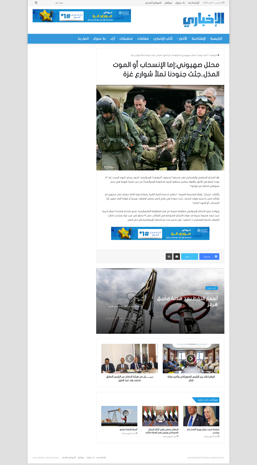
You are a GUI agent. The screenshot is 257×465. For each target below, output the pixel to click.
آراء (112, 38)
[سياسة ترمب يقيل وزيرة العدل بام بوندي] (201, 416)
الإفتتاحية (193, 2)
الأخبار (183, 38)
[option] (160, 301)
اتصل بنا (83, 38)
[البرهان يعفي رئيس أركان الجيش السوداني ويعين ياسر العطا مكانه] (160, 416)
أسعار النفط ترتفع (128, 429)
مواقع (168, 2)
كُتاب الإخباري (163, 38)
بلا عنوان (180, 2)
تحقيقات (126, 38)
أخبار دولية (203, 55)
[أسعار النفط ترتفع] (119, 416)
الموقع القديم (153, 2)
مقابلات (143, 38)
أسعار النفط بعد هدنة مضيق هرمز (187, 301)
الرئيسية (216, 38)
